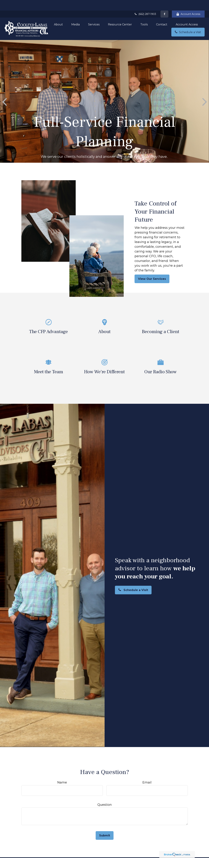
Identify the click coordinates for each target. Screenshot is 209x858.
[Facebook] (164, 3)
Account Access (188, 3)
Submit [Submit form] (104, 825)
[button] (58, 14)
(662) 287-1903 (145, 3)
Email (147, 772)
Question (104, 794)
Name (62, 772)
